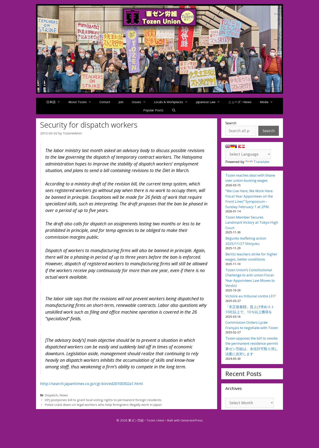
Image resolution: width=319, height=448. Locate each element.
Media (268, 102)
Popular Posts (153, 110)
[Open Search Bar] (174, 110)
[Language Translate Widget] (248, 154)
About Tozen (81, 102)
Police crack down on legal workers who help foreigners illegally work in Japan (103, 405)
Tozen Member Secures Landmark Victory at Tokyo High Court (251, 222)
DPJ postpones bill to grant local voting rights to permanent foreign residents (103, 400)
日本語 (55, 102)
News (63, 395)
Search (230, 123)
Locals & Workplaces (173, 102)
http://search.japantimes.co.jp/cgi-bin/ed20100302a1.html (91, 383)
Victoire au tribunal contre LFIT (250, 296)
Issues (141, 102)
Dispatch (51, 395)
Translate (257, 161)
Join (121, 102)
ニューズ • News (239, 102)
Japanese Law (210, 102)
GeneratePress (192, 420)
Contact (104, 102)
